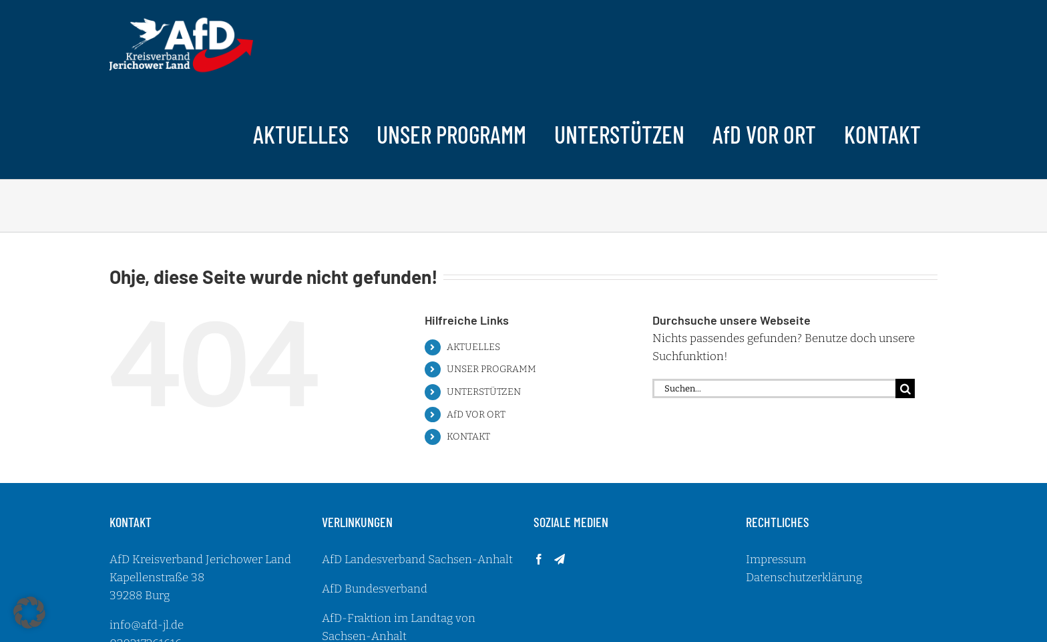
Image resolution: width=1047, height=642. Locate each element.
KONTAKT (468, 436)
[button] (29, 612)
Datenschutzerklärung (804, 578)
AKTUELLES (473, 347)
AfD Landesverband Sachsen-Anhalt (417, 559)
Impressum (776, 559)
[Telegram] (559, 559)
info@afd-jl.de (147, 625)
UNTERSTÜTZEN (484, 391)
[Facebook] (539, 559)
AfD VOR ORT (476, 414)
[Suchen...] (773, 388)
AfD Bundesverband (374, 589)
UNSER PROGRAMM (491, 369)
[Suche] (905, 388)
